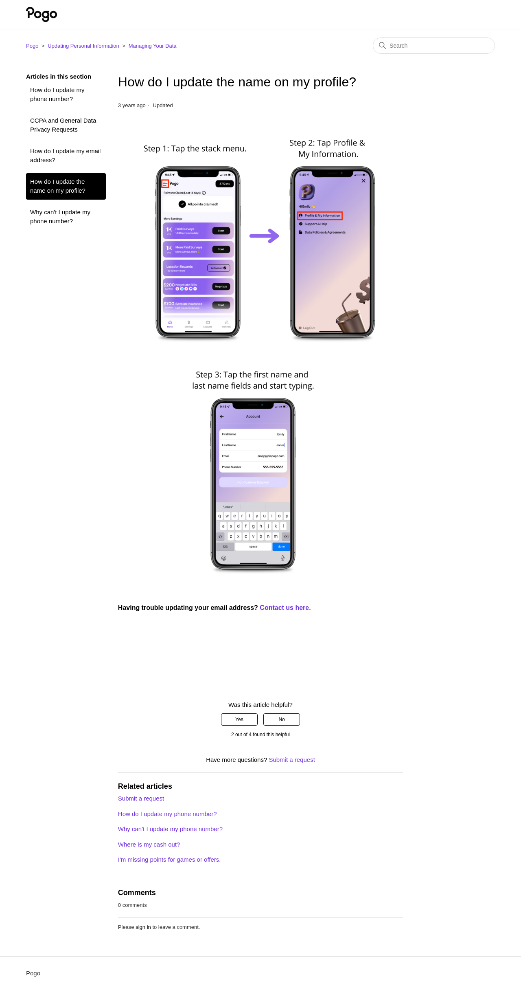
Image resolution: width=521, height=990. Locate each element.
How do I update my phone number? (57, 94)
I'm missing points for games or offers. (169, 859)
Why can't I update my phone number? (60, 217)
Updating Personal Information (83, 46)
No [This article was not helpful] (281, 719)
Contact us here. (286, 607)
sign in (143, 927)
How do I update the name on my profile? (57, 186)
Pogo (32, 46)
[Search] (434, 45)
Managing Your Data (153, 46)
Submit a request (292, 759)
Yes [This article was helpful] (239, 719)
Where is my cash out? (149, 844)
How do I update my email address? (65, 155)
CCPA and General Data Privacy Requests (63, 125)
